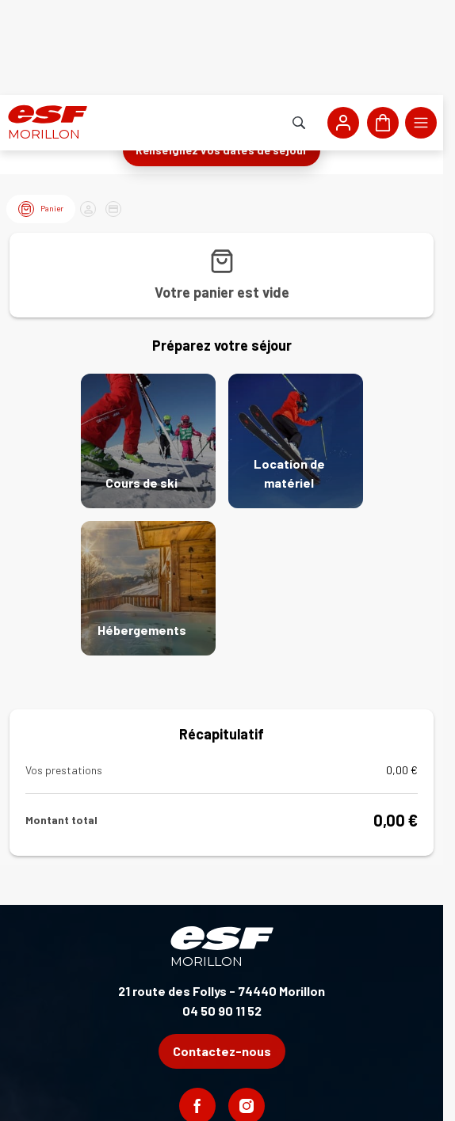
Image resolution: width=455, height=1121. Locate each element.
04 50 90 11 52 (222, 915)
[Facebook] (197, 1011)
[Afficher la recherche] (299, 28)
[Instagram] (246, 1011)
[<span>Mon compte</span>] (343, 28)
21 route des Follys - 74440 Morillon (221, 895)
